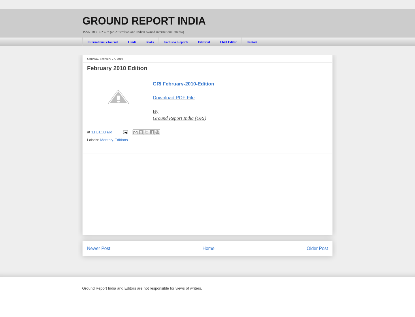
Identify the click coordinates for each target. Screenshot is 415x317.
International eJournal (103, 42)
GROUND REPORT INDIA (144, 21)
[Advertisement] (207, 194)
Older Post (317, 248)
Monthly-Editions (114, 140)
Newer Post (98, 248)
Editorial (204, 42)
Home (209, 248)
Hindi (132, 42)
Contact (252, 42)
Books (150, 42)
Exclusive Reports (176, 42)
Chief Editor (228, 42)
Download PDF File (174, 97)
